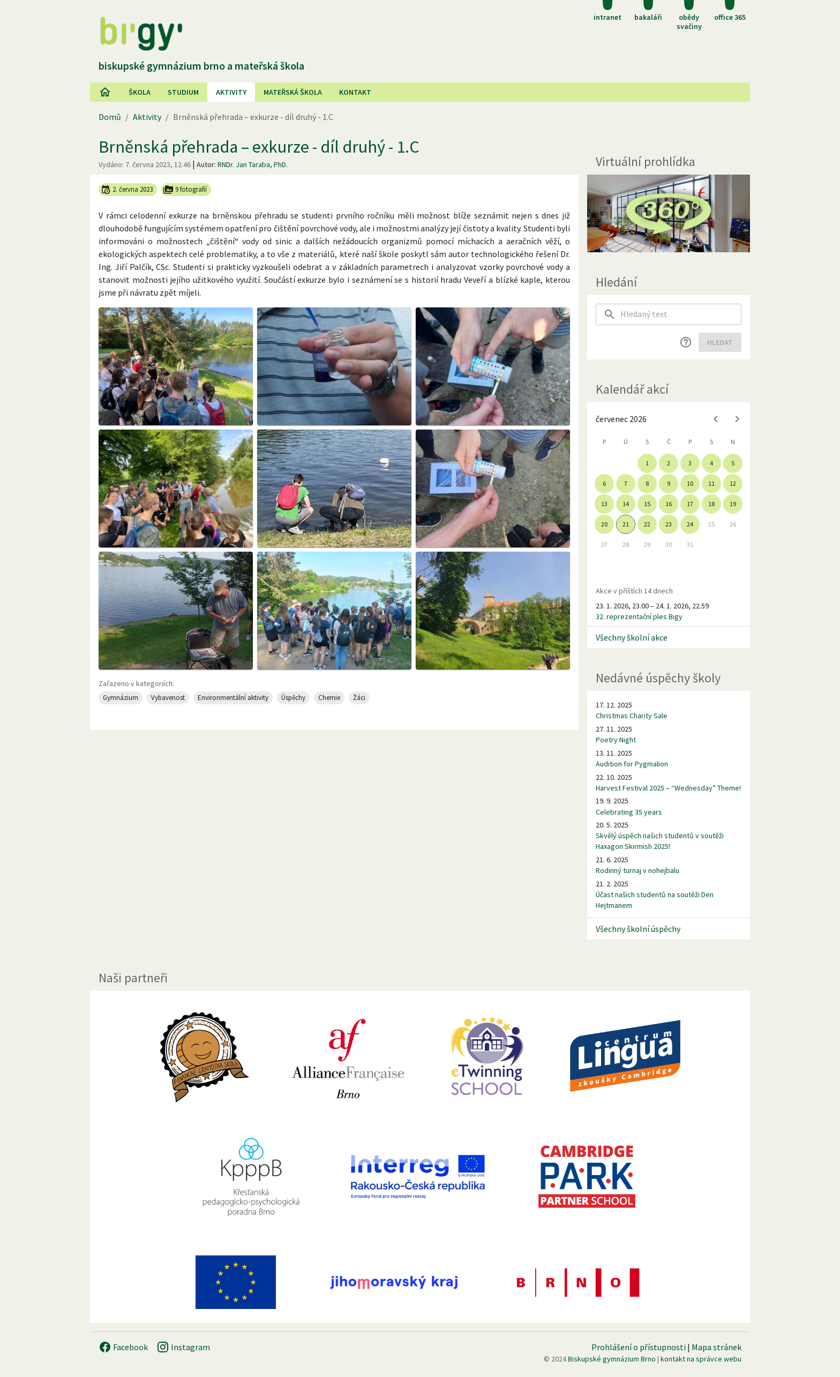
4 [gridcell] (711, 463)
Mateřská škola (293, 92)
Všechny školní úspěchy (638, 928)
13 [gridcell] (604, 504)
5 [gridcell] (732, 463)
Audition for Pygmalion (632, 764)
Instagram (183, 1347)
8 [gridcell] (647, 483)
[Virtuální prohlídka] (668, 213)
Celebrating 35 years (629, 812)
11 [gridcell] (711, 483)
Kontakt (355, 92)
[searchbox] (680, 314)
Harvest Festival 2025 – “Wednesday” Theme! (668, 788)
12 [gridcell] (733, 483)
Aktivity (147, 116)
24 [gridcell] (690, 524)
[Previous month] (715, 419)
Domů (110, 116)
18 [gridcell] (711, 504)
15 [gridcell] (647, 504)
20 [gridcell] (604, 524)
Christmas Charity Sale (632, 715)
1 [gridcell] (647, 463)
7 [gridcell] (625, 483)
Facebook (123, 1347)
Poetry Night (616, 739)
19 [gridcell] (733, 504)
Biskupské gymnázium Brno (612, 1359)
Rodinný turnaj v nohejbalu (637, 870)
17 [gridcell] (690, 504)
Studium (183, 92)
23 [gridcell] (668, 524)
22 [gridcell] (647, 524)
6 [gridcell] (604, 483)
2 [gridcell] (668, 463)
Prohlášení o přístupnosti (638, 1347)
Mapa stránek (716, 1347)
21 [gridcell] (625, 524)
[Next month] (737, 419)
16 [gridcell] (668, 504)
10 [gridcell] (690, 483)
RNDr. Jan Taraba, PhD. (253, 164)
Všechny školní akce (632, 637)
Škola (140, 92)
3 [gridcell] (690, 463)
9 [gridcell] (668, 483)
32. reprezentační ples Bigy (639, 616)
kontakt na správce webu (701, 1359)
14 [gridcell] (625, 504)
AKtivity (231, 92)
